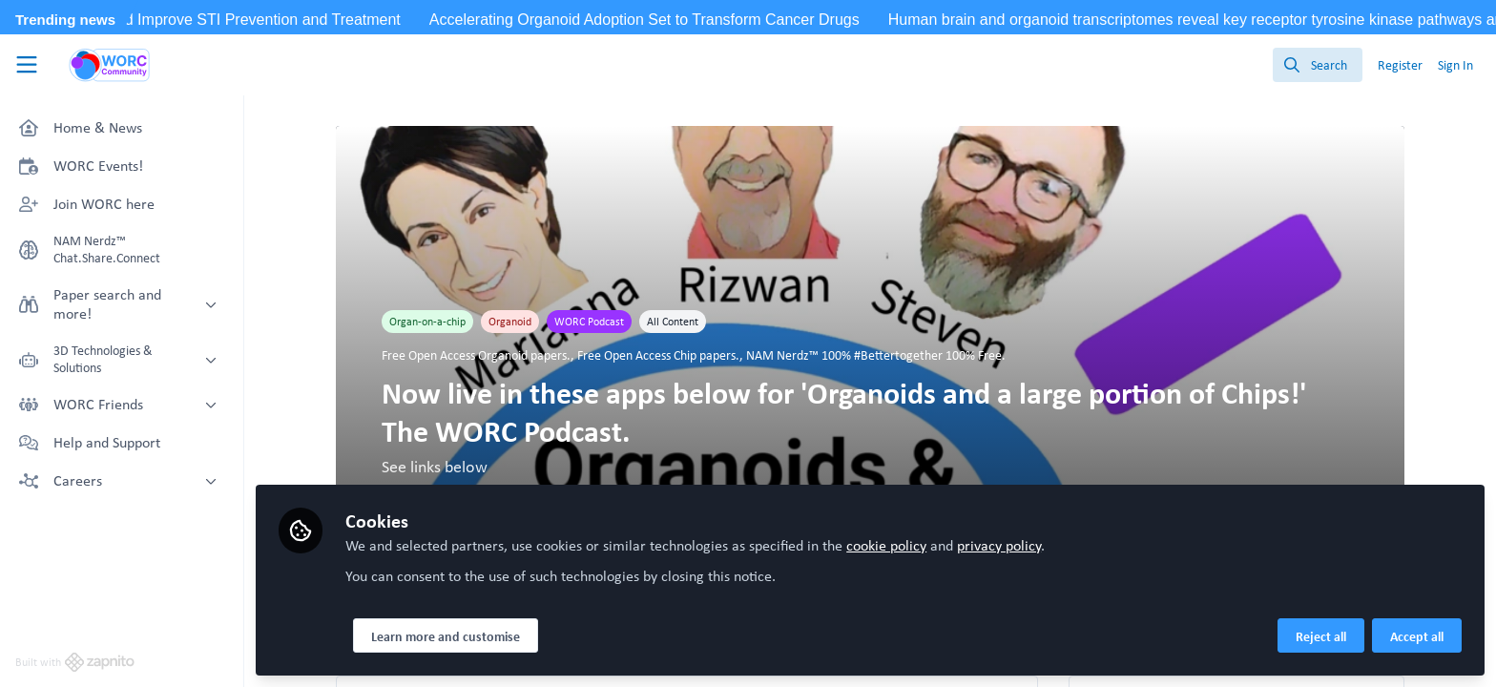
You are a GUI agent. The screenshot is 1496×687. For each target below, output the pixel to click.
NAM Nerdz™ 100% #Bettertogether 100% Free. (876, 355)
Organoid (509, 321)
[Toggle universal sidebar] (26, 65)
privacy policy (999, 545)
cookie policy (886, 545)
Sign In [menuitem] (1455, 64)
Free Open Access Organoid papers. (476, 355)
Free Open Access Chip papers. (658, 355)
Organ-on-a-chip (427, 321)
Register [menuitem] (1400, 64)
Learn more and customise (445, 636)
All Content (672, 321)
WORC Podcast (589, 321)
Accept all (1417, 636)
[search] (1317, 65)
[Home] (109, 65)
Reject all (1321, 636)
